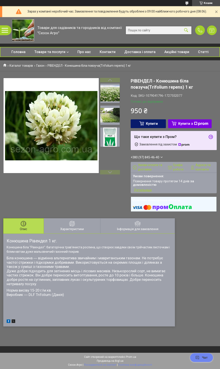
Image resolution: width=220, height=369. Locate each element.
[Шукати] (186, 30)
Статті (203, 52)
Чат (201, 358)
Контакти (108, 52)
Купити (152, 124)
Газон (40, 65)
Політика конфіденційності (135, 364)
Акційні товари (176, 52)
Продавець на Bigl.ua (110, 360)
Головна (18, 52)
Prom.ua (131, 356)
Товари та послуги (49, 52)
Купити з (193, 124)
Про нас (84, 52)
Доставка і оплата (140, 52)
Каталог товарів (21, 65)
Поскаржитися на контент (100, 364)
